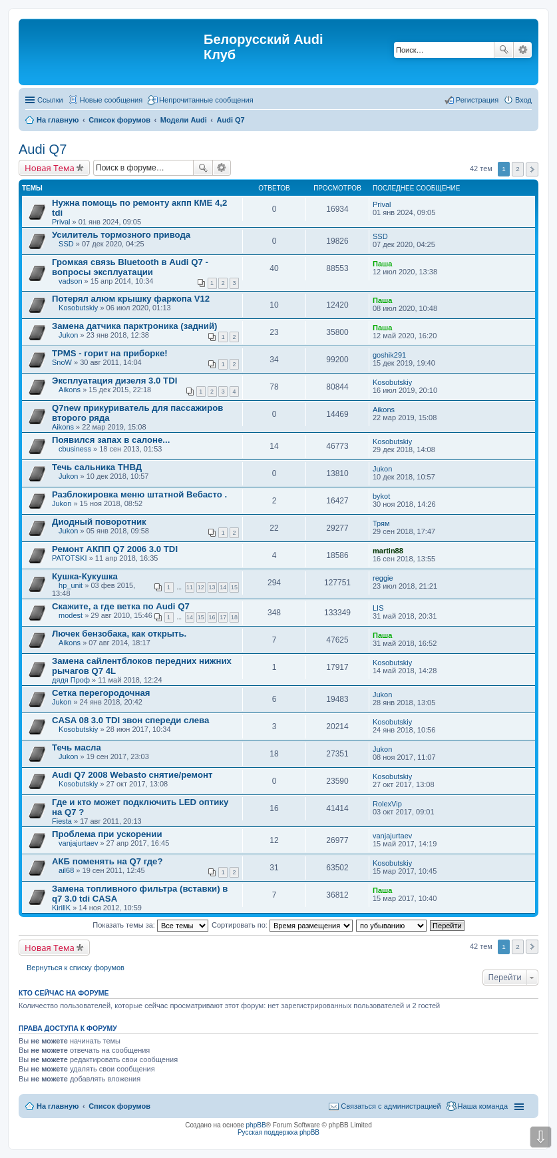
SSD (66, 244)
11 (189, 587)
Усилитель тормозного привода (121, 235)
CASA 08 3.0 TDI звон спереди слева (130, 720)
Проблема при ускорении (107, 834)
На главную (58, 1106)
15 (234, 587)
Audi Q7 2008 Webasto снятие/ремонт (132, 775)
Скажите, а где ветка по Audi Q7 (121, 606)
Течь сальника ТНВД (97, 467)
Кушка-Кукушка (85, 576)
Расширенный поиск (523, 50)
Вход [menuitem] (523, 100)
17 (223, 617)
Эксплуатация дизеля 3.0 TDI (114, 381)
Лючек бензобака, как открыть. (119, 634)
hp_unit (71, 585)
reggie (383, 578)
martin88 (388, 551)
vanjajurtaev (78, 843)
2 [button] (518, 168)
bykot (381, 496)
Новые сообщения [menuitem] (111, 100)
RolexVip (387, 804)
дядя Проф (71, 680)
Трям (381, 523)
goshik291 (389, 355)
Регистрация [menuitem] (477, 100)
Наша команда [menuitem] (483, 1106)
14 (223, 587)
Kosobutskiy (78, 308)
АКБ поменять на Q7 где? (107, 861)
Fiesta (62, 821)
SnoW (62, 362)
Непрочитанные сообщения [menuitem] (206, 100)
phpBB (256, 1125)
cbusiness (75, 449)
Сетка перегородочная (101, 693)
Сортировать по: (282, 925)
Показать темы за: (150, 925)
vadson (70, 281)
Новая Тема (50, 168)
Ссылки (50, 100)
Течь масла (76, 747)
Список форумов (119, 1106)
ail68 (66, 870)
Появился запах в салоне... (111, 440)
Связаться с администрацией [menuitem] (391, 1106)
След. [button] (532, 169)
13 (212, 587)
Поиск (504, 50)
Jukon (68, 335)
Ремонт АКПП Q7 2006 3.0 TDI (115, 549)
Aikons (70, 390)
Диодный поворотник (99, 522)
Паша (382, 264)
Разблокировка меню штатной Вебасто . (139, 494)
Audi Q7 (43, 149)
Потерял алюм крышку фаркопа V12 (131, 299)
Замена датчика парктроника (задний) (134, 326)
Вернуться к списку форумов (75, 968)
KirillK (61, 908)
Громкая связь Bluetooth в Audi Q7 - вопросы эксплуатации (130, 267)
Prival (61, 222)
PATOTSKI (69, 558)
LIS (378, 608)
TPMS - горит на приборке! (110, 353)
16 (212, 617)
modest (71, 615)
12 (201, 587)
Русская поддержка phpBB (278, 1132)
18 (234, 617)
